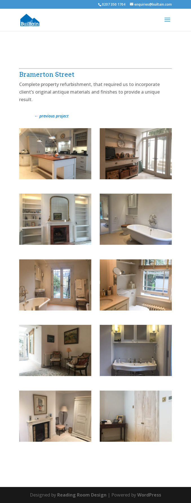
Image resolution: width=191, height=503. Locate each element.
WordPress (149, 495)
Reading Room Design (81, 495)
